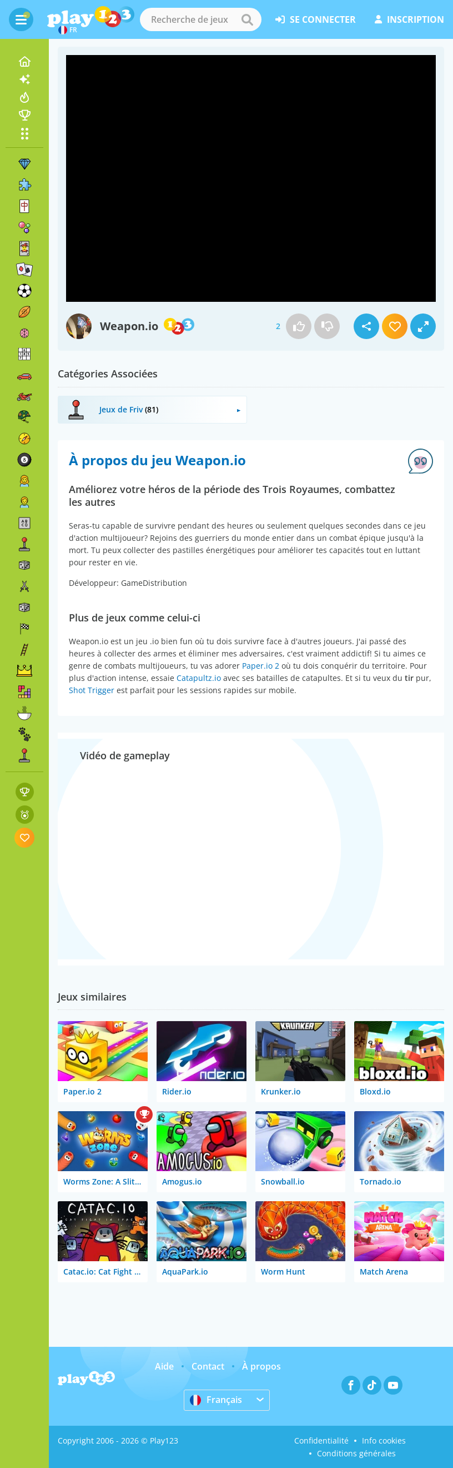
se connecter (315, 19)
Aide (164, 1366)
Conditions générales (356, 1453)
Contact (208, 1366)
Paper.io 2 (260, 665)
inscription (409, 19)
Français (216, 1400)
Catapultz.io (199, 678)
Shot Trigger (91, 690)
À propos (261, 1366)
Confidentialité (321, 1440)
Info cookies (384, 1440)
